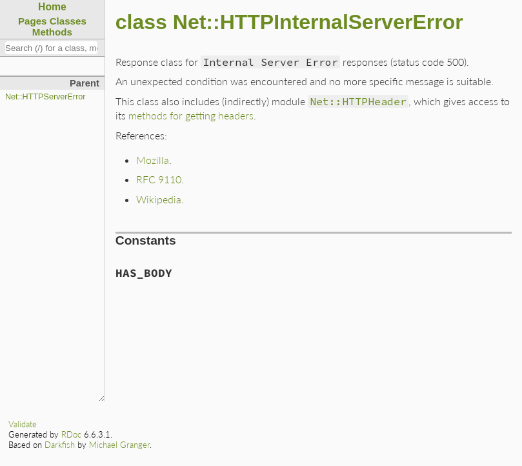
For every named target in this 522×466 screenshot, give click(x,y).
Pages (32, 20)
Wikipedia (158, 199)
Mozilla (152, 160)
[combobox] (51, 47)
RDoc (71, 434)
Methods (52, 31)
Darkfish (60, 445)
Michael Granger (119, 445)
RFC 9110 (158, 179)
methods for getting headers (191, 115)
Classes (68, 20)
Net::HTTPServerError (45, 96)
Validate (22, 424)
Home (52, 6)
